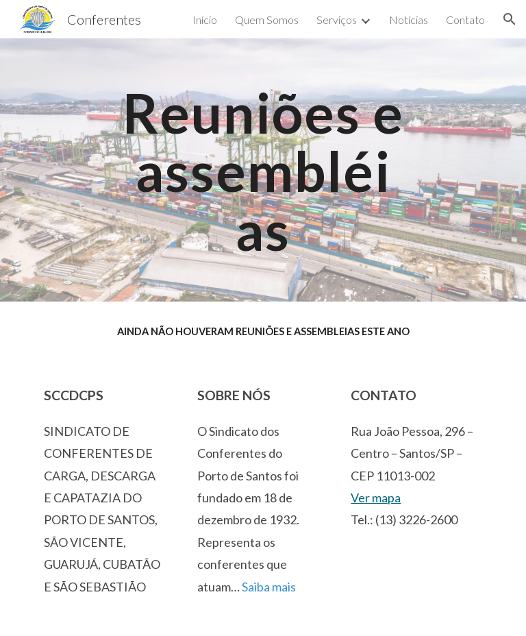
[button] (509, 19)
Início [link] (204, 19)
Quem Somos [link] (267, 19)
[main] (262, 170)
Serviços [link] (336, 19)
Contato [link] (465, 19)
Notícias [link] (408, 19)
